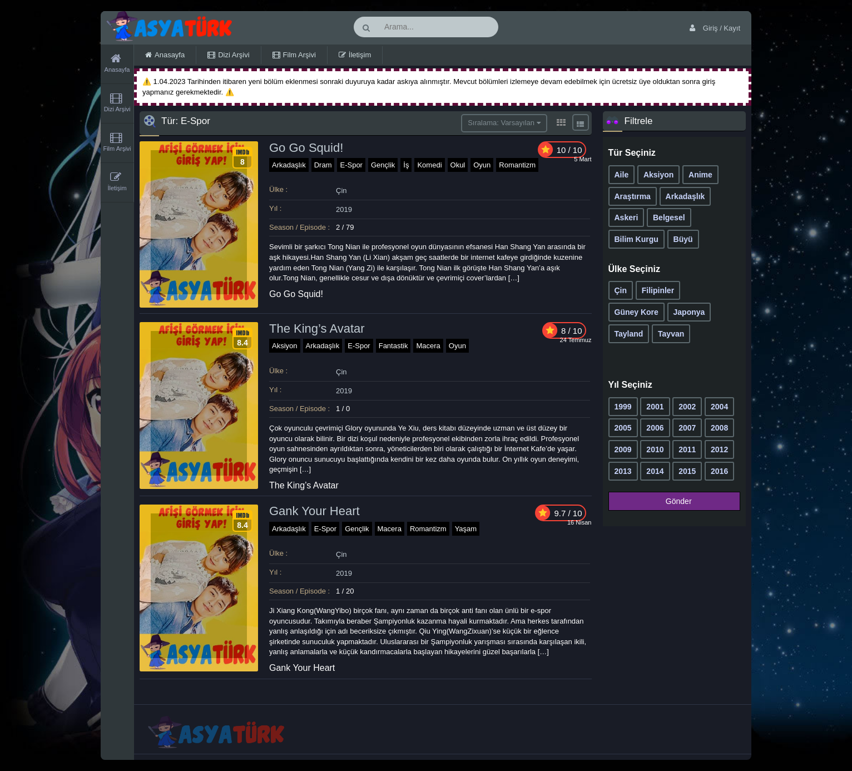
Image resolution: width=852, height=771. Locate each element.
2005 (623, 427)
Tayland (629, 333)
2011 (687, 449)
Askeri (626, 217)
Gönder (671, 501)
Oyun (482, 165)
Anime (700, 174)
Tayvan (671, 333)
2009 (623, 449)
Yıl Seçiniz (630, 384)
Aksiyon (285, 346)
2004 (719, 406)
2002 (687, 406)
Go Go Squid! (306, 148)
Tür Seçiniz (632, 152)
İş (406, 165)
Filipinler (658, 290)
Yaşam (466, 529)
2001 (654, 406)
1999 (623, 406)
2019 (344, 209)
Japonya (689, 312)
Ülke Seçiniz (634, 269)
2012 (719, 449)
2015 (687, 471)
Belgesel (669, 217)
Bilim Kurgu (636, 239)
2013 (623, 471)
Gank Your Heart (314, 511)
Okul (457, 165)
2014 (654, 471)
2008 (719, 427)
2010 (654, 449)
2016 (719, 471)
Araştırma (633, 196)
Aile (622, 174)
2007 (687, 427)
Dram (323, 165)
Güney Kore (636, 312)
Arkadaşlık (289, 165)
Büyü (683, 239)
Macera (428, 346)
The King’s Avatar (317, 328)
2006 (654, 427)
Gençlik (383, 165)
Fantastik (393, 346)
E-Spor (351, 165)
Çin (341, 190)
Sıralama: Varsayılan (504, 122)
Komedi (429, 165)
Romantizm (517, 165)
